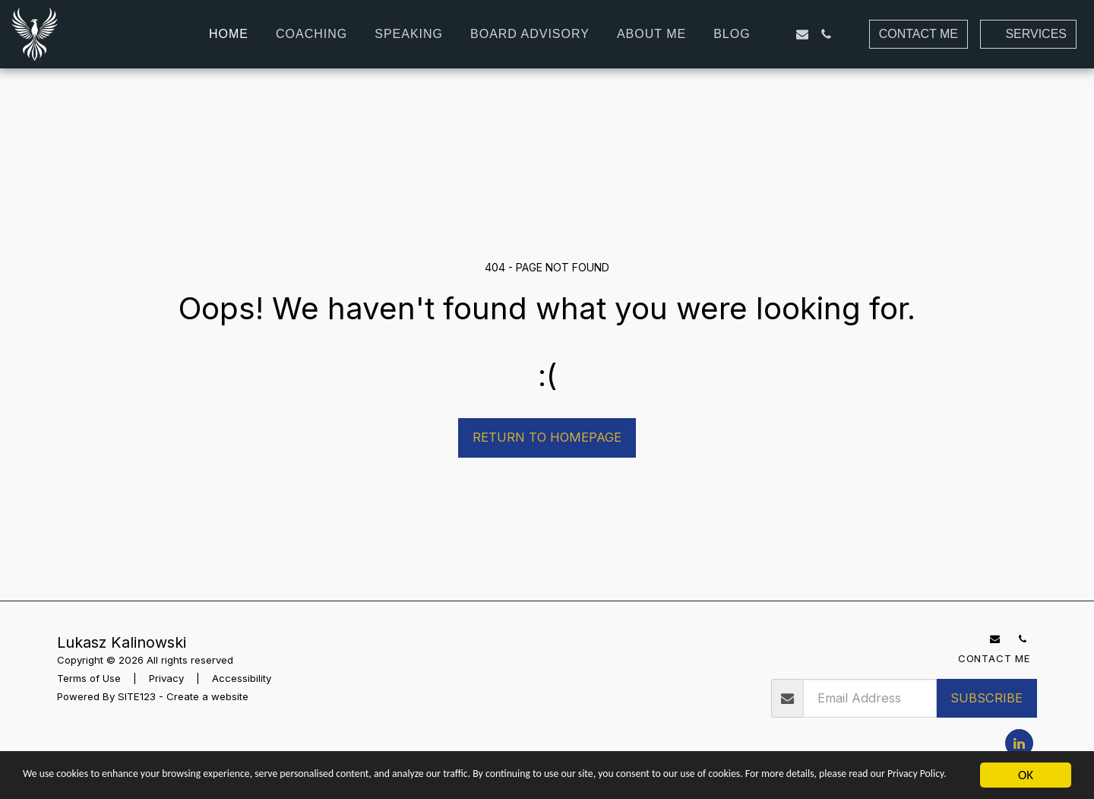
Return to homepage (547, 437)
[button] (778, 34)
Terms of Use (89, 678)
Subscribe (986, 697)
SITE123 (137, 696)
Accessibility (241, 678)
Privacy (166, 678)
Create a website (207, 696)
